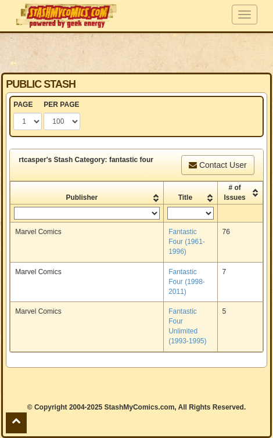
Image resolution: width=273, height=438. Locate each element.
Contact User (218, 165)
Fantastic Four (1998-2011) (186, 282)
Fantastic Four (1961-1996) (186, 242)
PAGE (23, 104)
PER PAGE (61, 104)
